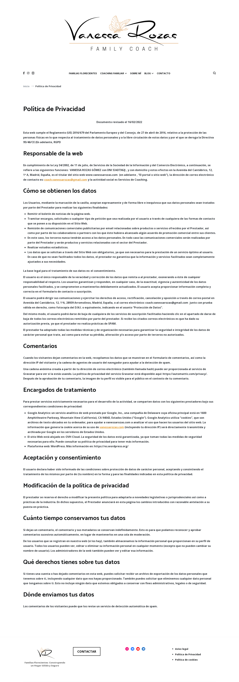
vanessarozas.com (112, 427)
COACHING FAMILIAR (112, 73)
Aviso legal (181, 648)
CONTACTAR (86, 651)
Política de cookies (186, 659)
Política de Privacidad (188, 654)
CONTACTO (163, 73)
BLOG (147, 73)
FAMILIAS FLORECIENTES (83, 73)
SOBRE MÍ (135, 73)
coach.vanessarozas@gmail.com (65, 179)
